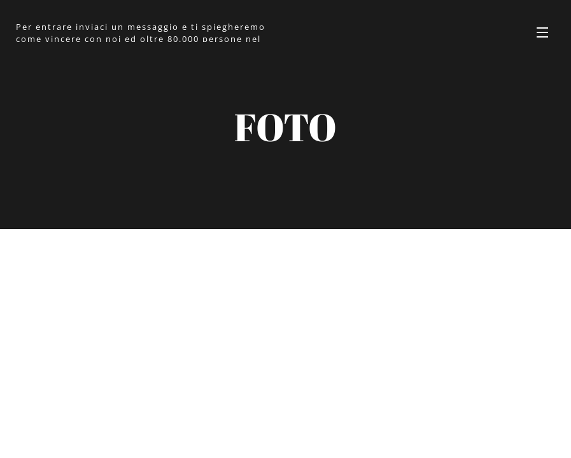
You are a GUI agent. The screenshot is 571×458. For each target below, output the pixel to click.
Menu (542, 32)
